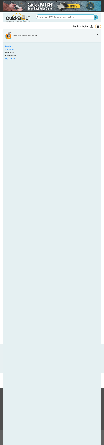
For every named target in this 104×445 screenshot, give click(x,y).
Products (9, 46)
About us (9, 49)
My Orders (10, 58)
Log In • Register (81, 26)
